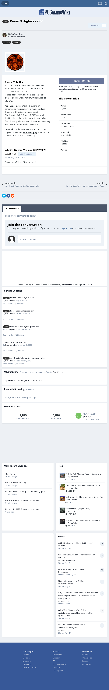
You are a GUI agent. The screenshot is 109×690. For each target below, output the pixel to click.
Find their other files (16, 36)
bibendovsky (10, 345)
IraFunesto (72, 499)
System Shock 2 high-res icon (22, 298)
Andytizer (65, 572)
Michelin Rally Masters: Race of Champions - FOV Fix (83, 474)
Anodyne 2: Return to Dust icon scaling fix (27, 358)
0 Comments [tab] (12, 208)
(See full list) (57, 372)
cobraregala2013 (24, 380)
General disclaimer (30, 667)
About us (26, 655)
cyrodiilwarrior (67, 583)
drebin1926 (38, 380)
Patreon (88, 284)
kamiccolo (72, 511)
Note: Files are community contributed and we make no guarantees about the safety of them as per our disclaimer (80, 88)
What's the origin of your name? (71, 569)
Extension (56, 658)
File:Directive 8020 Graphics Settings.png (22, 500)
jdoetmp (87, 416)
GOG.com (56, 667)
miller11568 (65, 601)
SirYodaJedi (17, 33)
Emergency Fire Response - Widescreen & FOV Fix (82, 520)
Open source (87, 658)
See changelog (27, 154)
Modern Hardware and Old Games (72, 581)
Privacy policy (27, 664)
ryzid (63, 545)
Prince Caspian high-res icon (22, 311)
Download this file (81, 81)
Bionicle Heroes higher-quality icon (24, 326)
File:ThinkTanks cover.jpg (15, 482)
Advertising (27, 661)
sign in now (67, 228)
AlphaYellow (10, 380)
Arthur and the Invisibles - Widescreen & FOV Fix (84, 485)
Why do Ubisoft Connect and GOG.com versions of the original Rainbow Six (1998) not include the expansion (78, 595)
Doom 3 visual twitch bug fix (14, 342)
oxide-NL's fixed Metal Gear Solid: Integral (75, 543)
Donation (67, 284)
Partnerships (57, 655)
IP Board (85, 655)
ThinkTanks (10, 474)
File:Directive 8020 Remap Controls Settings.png (24, 491)
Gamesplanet (58, 670)
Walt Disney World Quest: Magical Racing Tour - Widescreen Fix (84, 497)
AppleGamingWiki (59, 664)
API (54, 661)
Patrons (85, 661)
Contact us (26, 658)
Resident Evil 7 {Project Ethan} (77, 508)
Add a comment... (29, 239)
